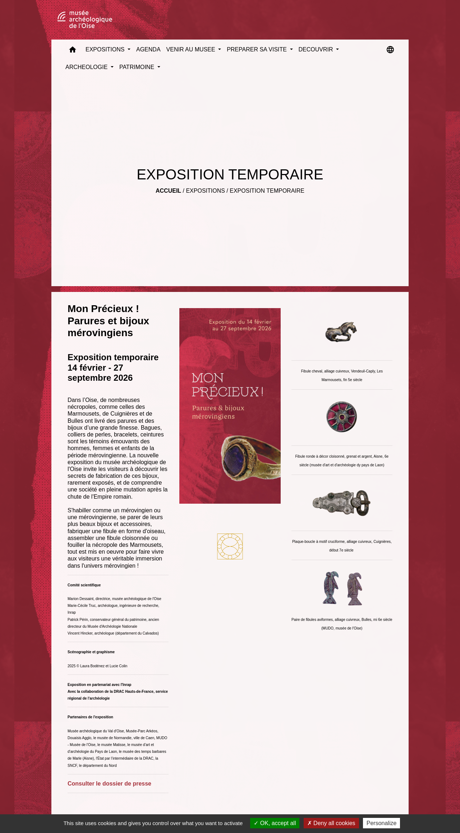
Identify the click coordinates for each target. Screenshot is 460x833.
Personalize (382, 823)
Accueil (168, 191)
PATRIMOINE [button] (137, 67)
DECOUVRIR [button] (317, 49)
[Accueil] (84, 20)
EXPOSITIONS (205, 191)
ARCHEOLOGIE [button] (87, 67)
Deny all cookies (331, 823)
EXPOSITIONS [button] (106, 49)
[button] (73, 51)
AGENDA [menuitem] (148, 49)
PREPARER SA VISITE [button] (257, 49)
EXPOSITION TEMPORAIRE (267, 191)
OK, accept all (275, 823)
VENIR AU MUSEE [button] (191, 49)
